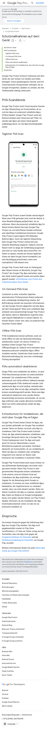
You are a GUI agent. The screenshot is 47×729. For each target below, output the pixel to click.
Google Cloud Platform (11, 702)
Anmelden (40, 3)
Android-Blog (7, 625)
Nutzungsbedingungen (11, 715)
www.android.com (9, 663)
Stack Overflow (8, 671)
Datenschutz (27, 715)
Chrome (5, 694)
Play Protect (18, 3)
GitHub (4, 607)
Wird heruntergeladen (10, 591)
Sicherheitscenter (9, 621)
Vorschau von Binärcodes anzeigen (15, 595)
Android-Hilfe (7, 652)
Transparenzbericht (9, 633)
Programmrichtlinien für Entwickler (16, 537)
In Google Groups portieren (12, 641)
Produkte (15, 28)
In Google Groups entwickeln (13, 637)
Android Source (8, 659)
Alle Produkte (7, 706)
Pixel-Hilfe (6, 655)
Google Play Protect (12, 31)
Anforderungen (8, 587)
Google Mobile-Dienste (10, 667)
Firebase (5, 698)
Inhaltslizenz (28, 562)
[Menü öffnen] (3, 3)
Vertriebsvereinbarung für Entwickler (17, 540)
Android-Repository (9, 583)
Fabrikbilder (6, 599)
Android (5, 690)
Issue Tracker (7, 675)
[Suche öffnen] (32, 2)
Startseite (5, 28)
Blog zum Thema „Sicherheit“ (13, 629)
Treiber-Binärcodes (9, 603)
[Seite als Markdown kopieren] (20, 40)
